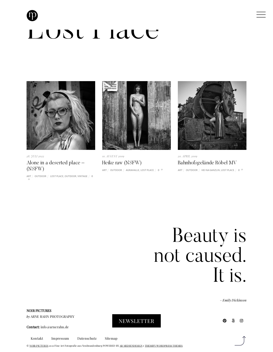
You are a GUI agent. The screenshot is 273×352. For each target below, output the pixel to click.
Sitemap (111, 338)
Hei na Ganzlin (211, 170)
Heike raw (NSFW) (122, 163)
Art (29, 176)
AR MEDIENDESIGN (131, 345)
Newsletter (136, 320)
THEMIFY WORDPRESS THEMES (164, 345)
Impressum (60, 338)
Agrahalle (133, 170)
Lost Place (57, 176)
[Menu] (261, 14)
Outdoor (40, 176)
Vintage (83, 176)
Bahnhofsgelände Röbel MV (207, 163)
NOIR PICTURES (38, 345)
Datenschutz (86, 338)
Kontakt (37, 338)
